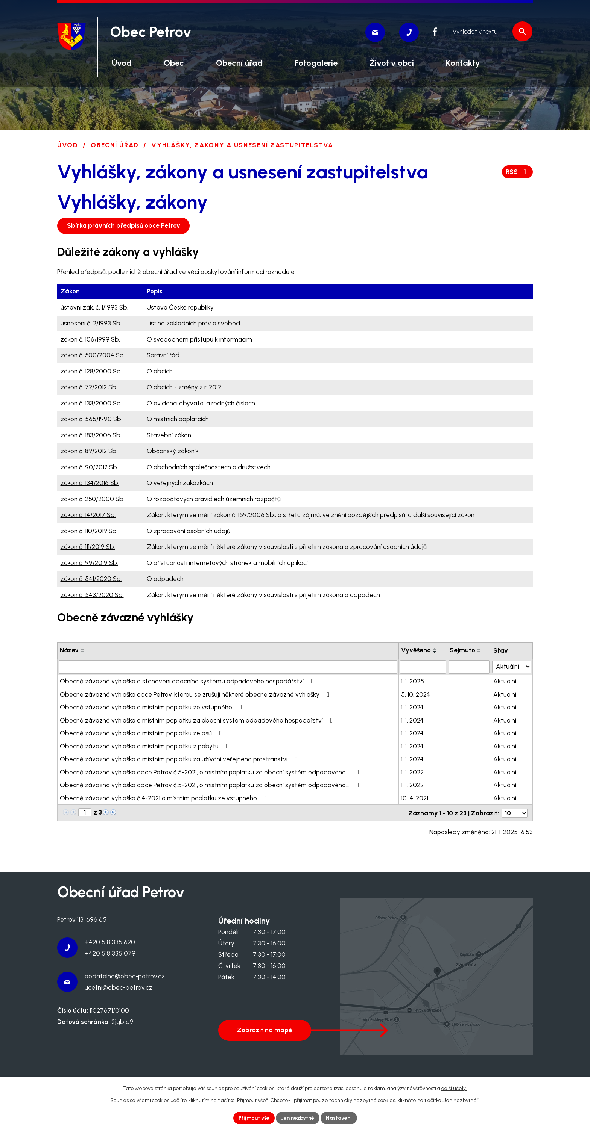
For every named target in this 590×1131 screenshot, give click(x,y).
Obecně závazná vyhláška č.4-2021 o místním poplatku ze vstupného (165, 798)
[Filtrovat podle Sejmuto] (469, 667)
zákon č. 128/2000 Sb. (91, 371)
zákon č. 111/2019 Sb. (88, 546)
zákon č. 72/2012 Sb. (89, 387)
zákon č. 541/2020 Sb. (91, 578)
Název (69, 650)
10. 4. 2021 (415, 798)
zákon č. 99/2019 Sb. (89, 563)
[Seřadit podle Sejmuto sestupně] (480, 651)
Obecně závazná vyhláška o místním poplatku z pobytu (145, 746)
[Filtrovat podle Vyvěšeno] (423, 667)
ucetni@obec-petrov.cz (118, 987)
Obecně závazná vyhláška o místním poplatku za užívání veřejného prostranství (180, 759)
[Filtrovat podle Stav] (512, 666)
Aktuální (505, 681)
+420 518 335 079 (110, 953)
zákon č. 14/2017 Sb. (88, 515)
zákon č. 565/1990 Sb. (91, 419)
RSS (517, 171)
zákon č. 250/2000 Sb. (93, 499)
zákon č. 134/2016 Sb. (90, 483)
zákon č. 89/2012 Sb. (89, 451)
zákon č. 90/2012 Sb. (89, 467)
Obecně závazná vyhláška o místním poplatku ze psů (142, 733)
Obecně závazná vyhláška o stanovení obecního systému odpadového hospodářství (188, 681)
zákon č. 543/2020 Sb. (92, 595)
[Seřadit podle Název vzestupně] (83, 648)
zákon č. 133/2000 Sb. (91, 403)
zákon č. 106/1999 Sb (90, 339)
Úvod (67, 145)
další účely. (454, 1088)
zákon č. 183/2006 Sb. (91, 435)
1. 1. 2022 (412, 772)
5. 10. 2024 (415, 694)
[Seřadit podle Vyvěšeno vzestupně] (435, 648)
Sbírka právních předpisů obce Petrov (123, 225)
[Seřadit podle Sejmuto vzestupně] (480, 648)
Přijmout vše (254, 1118)
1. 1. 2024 (412, 707)
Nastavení (339, 1118)
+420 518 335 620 (110, 942)
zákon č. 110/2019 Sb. (89, 531)
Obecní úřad (115, 145)
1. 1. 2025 (412, 681)
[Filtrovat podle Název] (228, 667)
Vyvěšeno (416, 650)
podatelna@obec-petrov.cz (125, 976)
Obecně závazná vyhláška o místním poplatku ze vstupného (152, 707)
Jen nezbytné (297, 1118)
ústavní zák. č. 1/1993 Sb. (94, 307)
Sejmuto (463, 650)
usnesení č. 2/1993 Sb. (91, 323)
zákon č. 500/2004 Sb (92, 355)
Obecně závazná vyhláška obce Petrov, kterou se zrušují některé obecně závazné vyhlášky (196, 694)
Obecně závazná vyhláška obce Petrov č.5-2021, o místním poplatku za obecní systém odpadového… (211, 772)
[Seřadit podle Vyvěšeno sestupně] (435, 651)
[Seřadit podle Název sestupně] (83, 651)
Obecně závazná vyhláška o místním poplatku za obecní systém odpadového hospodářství (198, 720)
